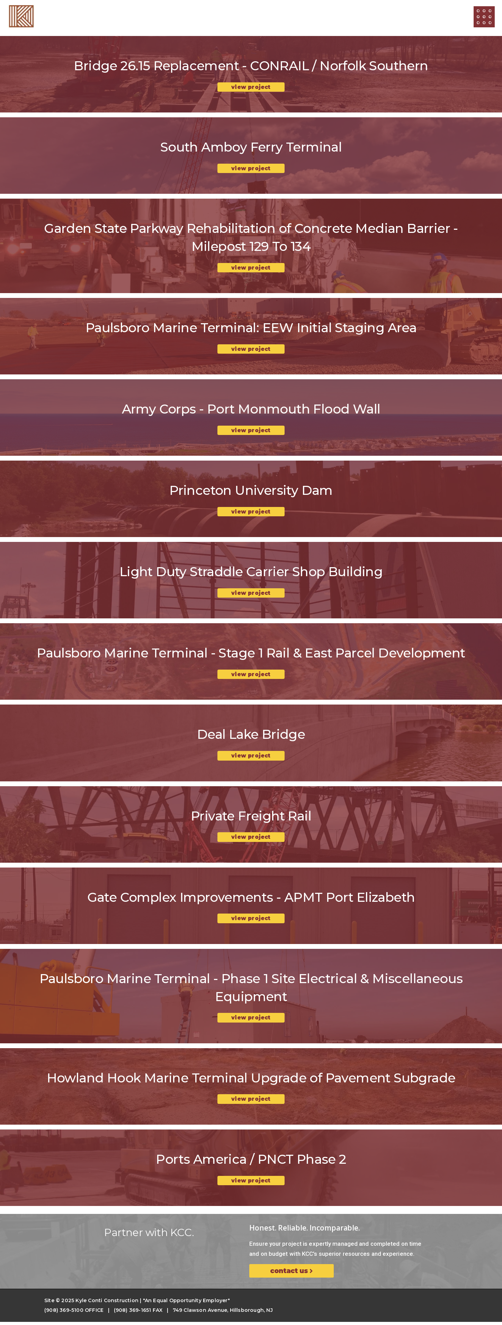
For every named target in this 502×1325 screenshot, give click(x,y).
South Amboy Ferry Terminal (251, 147)
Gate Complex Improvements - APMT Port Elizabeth (251, 899)
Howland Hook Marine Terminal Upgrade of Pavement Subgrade (251, 1080)
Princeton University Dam (251, 491)
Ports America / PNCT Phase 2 (251, 1162)
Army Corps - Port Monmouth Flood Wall (251, 410)
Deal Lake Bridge (251, 736)
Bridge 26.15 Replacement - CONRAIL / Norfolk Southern (251, 65)
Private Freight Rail (251, 818)
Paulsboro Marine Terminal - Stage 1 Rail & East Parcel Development (251, 654)
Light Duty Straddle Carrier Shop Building (251, 573)
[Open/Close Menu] (484, 16)
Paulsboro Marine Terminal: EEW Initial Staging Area (251, 328)
